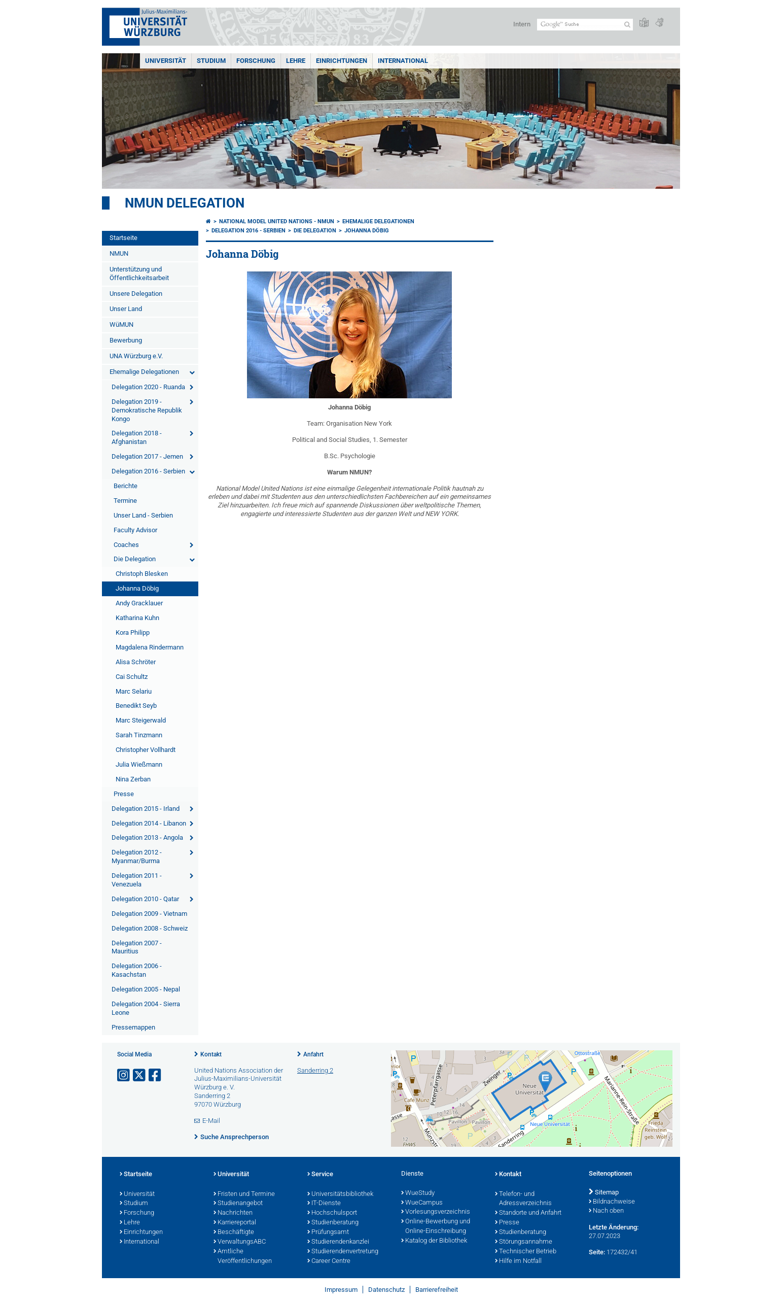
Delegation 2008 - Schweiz (150, 928)
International (403, 60)
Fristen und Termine (244, 1194)
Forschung (255, 60)
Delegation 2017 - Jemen (147, 456)
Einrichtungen (341, 60)
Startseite (123, 238)
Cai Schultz (132, 676)
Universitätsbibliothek (340, 1194)
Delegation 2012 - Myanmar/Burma (137, 856)
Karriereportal (235, 1222)
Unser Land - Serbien (143, 515)
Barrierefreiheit (436, 1289)
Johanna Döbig (137, 588)
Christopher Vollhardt (145, 749)
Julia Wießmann (139, 764)
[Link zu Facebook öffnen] (156, 1075)
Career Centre (328, 1261)
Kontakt (211, 1054)
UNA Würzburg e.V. (136, 356)
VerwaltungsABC (240, 1242)
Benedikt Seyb (136, 705)
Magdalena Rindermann (150, 647)
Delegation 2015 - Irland (146, 808)
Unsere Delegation (136, 293)
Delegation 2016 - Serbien (148, 471)
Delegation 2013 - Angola (147, 837)
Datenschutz (386, 1289)
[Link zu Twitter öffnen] (140, 1075)
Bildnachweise (612, 1202)
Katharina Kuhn (137, 618)
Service (320, 1174)
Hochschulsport (332, 1213)
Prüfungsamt (328, 1232)
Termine (125, 500)
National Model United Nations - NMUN (276, 221)
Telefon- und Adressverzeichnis (523, 1199)
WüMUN (121, 324)
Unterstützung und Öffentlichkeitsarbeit (139, 273)
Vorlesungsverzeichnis (435, 1212)
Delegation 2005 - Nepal (146, 989)
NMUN (119, 253)
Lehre (295, 60)
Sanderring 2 (315, 1070)
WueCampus (422, 1203)
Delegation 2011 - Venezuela (137, 880)
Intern (521, 24)
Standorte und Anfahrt (528, 1213)
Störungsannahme (523, 1242)
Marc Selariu (134, 691)
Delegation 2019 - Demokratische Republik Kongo (147, 410)
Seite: (597, 1252)
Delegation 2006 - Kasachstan (137, 970)
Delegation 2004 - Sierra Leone (146, 1008)
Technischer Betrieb (525, 1251)
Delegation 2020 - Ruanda (148, 387)
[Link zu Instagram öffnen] (124, 1075)
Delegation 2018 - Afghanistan (137, 437)
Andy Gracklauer (139, 603)
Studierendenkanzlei (338, 1242)
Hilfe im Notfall (518, 1261)
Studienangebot (238, 1203)
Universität (165, 60)
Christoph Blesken (142, 573)
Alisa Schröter (136, 662)
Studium (211, 60)
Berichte (125, 486)
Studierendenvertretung (342, 1251)
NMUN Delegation (184, 203)
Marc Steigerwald (141, 720)
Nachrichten (233, 1213)
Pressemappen (133, 1027)
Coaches (126, 545)
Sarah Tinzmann (139, 735)
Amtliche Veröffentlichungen (243, 1256)
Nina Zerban (133, 779)
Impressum (341, 1289)
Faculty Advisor (135, 530)
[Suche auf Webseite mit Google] (585, 24)
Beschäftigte (234, 1232)
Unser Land (126, 309)
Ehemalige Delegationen (144, 371)
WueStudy (418, 1193)
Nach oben (606, 1211)
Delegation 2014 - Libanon (149, 823)
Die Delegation (135, 559)
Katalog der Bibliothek (434, 1241)
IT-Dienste (324, 1203)
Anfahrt (313, 1054)
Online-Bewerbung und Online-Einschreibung (435, 1226)
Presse (124, 794)
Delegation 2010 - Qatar (145, 899)
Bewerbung (126, 340)
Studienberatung (333, 1222)
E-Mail (211, 1120)
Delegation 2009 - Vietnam (149, 913)
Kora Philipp (133, 632)
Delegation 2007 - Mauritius (137, 947)
